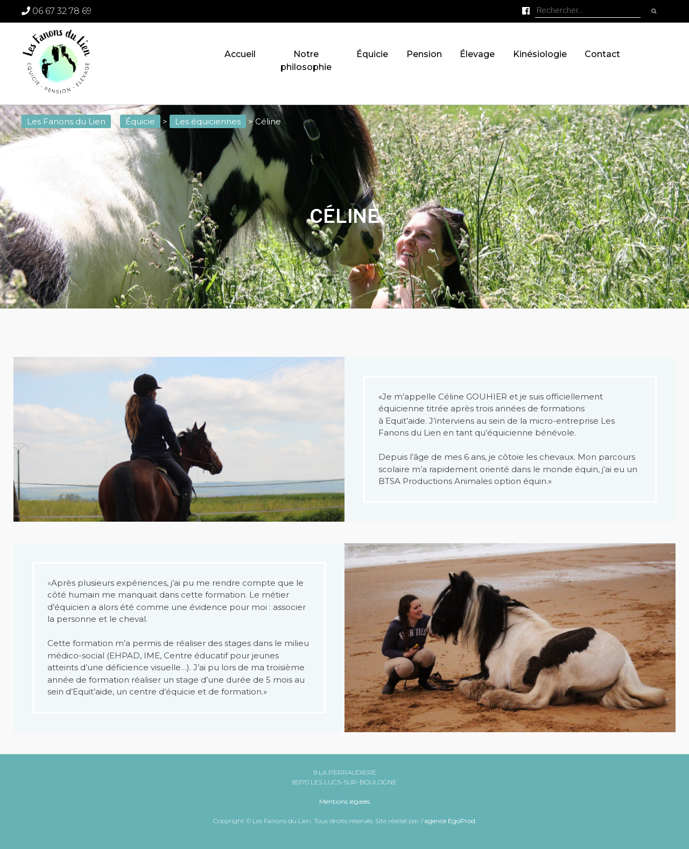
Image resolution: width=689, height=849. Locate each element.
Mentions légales (344, 801)
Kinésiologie (540, 54)
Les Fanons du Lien (66, 121)
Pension (424, 54)
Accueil (240, 54)
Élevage (477, 54)
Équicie (372, 54)
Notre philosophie (306, 60)
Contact (602, 54)
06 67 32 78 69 (57, 11)
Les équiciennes (208, 121)
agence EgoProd (449, 821)
